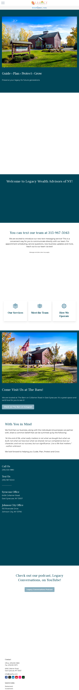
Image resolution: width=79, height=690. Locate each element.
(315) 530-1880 (15, 663)
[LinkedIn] (13, 677)
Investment (9, 689)
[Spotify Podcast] (23, 677)
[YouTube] (16, 677)
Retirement (9, 686)
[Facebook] (6, 677)
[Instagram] (20, 677)
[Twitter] (9, 677)
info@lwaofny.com (11, 674)
